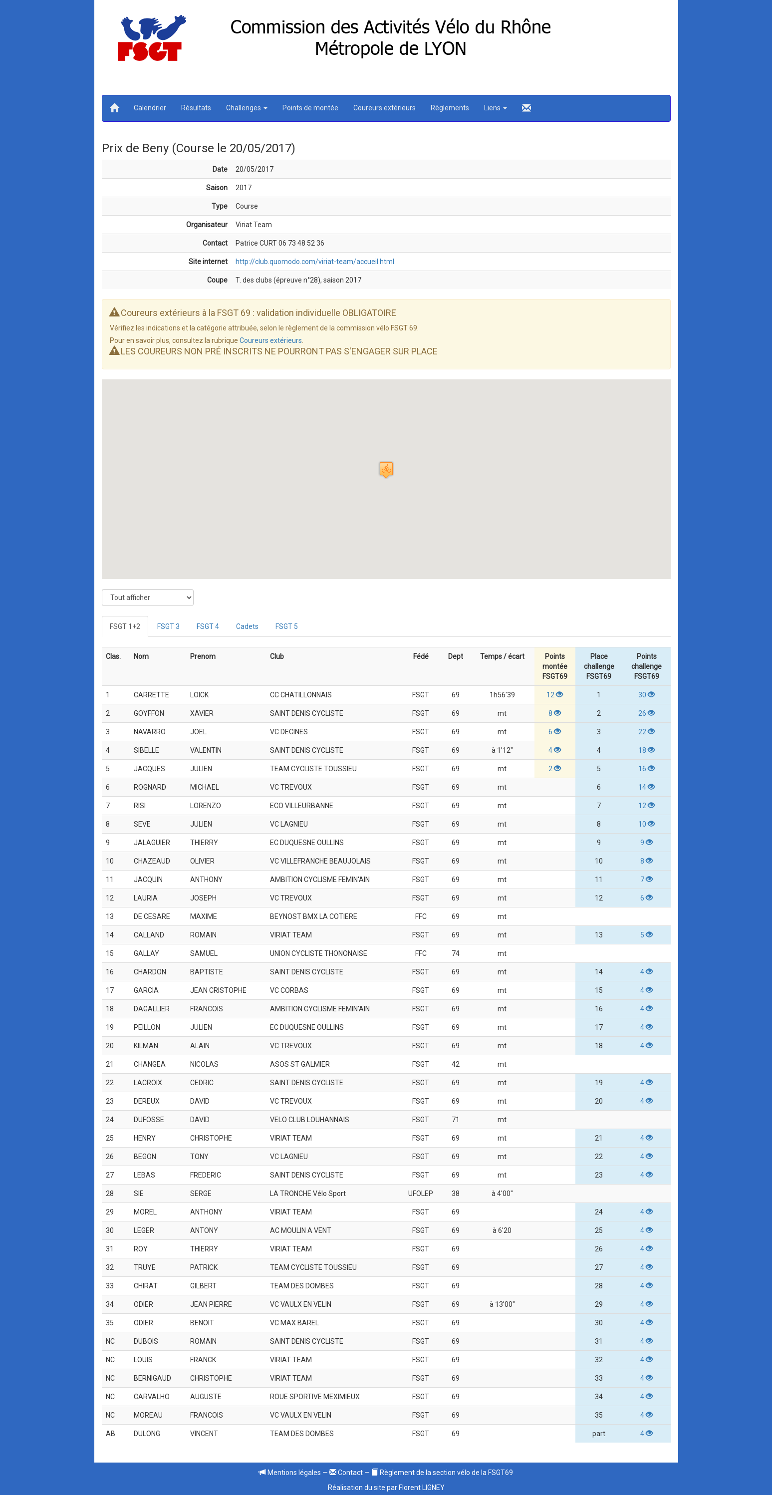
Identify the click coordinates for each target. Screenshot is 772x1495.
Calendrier (150, 108)
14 (646, 787)
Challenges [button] (246, 108)
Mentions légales (290, 1473)
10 (646, 824)
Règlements (450, 108)
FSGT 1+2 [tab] (125, 626)
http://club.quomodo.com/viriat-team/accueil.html (315, 262)
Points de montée (310, 108)
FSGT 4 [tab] (208, 626)
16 (646, 769)
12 (554, 695)
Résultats (196, 108)
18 (646, 750)
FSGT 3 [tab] (168, 626)
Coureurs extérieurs (384, 108)
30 (646, 695)
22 (646, 732)
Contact (346, 1473)
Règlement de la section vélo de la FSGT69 (442, 1473)
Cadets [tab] (247, 626)
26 (646, 713)
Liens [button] (495, 108)
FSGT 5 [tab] (286, 626)
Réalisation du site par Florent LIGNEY (386, 1488)
